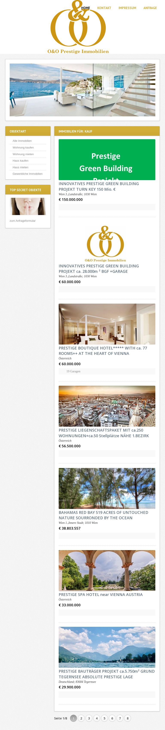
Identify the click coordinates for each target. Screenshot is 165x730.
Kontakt (104, 8)
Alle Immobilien (22, 140)
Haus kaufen (20, 160)
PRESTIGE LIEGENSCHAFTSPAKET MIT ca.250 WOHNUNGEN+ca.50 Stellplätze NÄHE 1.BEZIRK (104, 432)
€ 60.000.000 (70, 281)
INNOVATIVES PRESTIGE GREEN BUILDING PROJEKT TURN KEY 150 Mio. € (99, 186)
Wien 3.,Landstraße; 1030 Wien (78, 194)
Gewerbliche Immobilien (28, 173)
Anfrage (150, 8)
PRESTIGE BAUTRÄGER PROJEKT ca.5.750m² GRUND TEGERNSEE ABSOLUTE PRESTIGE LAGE (107, 674)
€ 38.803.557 (70, 528)
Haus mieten (20, 167)
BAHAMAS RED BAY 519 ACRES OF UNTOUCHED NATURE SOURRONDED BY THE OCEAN (103, 515)
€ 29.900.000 (70, 687)
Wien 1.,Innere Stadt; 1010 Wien (78, 522)
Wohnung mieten (23, 154)
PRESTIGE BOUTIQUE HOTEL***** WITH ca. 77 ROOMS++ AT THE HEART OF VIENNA (103, 350)
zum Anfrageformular (23, 220)
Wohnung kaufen (23, 147)
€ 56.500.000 (70, 445)
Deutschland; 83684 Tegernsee (77, 681)
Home (85, 8)
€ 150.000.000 (71, 199)
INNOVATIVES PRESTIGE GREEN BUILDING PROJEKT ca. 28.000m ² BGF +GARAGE (99, 268)
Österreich (65, 358)
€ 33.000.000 (70, 604)
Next (151, 90)
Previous (14, 90)
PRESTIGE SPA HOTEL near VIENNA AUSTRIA (101, 594)
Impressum (127, 8)
